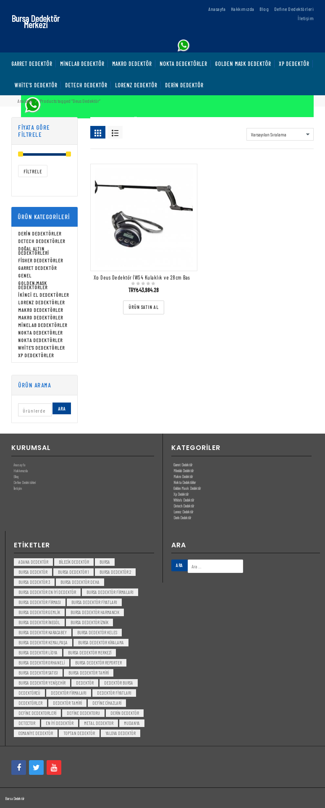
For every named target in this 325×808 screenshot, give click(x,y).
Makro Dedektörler (40, 310)
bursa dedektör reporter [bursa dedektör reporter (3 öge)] (98, 662)
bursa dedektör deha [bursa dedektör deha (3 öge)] (80, 582)
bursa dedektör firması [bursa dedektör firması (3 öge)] (39, 602)
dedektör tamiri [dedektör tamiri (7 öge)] (67, 703)
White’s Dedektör (183, 500)
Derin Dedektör (182, 517)
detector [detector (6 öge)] (26, 723)
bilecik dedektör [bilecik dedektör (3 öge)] (74, 562)
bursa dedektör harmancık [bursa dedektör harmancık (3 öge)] (95, 612)
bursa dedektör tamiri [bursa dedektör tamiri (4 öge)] (88, 672)
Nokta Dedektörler (40, 332)
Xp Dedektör (181, 494)
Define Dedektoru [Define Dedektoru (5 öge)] (83, 713)
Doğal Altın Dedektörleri (33, 251)
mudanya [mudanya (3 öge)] (132, 723)
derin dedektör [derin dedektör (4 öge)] (124, 713)
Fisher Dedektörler (40, 260)
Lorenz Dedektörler (41, 302)
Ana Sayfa (25, 101)
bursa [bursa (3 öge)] (105, 562)
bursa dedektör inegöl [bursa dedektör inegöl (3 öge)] (39, 622)
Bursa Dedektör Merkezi (35, 21)
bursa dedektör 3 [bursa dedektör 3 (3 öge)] (34, 582)
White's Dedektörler (41, 347)
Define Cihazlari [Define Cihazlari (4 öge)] (106, 703)
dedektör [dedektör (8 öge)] (85, 682)
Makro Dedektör (183, 476)
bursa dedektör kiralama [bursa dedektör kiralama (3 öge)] (101, 642)
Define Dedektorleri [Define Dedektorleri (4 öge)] (37, 713)
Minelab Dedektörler (42, 325)
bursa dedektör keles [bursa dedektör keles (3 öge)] (97, 632)
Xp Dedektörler (36, 355)
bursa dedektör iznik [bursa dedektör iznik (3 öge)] (89, 622)
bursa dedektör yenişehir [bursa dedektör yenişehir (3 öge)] (42, 682)
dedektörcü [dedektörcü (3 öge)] (29, 693)
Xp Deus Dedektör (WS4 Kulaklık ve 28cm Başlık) (145, 277)
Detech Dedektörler (41, 241)
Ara (62, 408)
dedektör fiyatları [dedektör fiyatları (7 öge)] (114, 693)
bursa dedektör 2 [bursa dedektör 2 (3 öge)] (115, 572)
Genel (24, 275)
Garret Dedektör (37, 268)
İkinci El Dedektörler (43, 295)
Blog (15, 476)
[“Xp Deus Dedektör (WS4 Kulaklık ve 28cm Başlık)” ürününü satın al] (143, 307)
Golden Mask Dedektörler (32, 285)
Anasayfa (19, 465)
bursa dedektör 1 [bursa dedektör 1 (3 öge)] (73, 572)
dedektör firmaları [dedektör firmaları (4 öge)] (68, 693)
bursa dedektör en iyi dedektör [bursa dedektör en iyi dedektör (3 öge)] (47, 592)
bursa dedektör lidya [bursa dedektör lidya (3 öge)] (38, 652)
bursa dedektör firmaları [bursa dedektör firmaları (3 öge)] (110, 592)
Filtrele (33, 171)
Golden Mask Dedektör (187, 488)
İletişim (17, 488)
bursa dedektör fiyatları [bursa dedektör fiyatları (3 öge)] (94, 602)
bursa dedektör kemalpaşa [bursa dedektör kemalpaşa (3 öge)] (43, 642)
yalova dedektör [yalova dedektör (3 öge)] (120, 733)
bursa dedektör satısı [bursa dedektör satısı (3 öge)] (38, 672)
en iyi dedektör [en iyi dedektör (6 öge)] (59, 723)
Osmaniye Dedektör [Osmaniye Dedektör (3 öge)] (35, 733)
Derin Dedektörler (39, 233)
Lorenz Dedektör (183, 512)
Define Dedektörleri (24, 482)
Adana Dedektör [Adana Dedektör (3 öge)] (33, 562)
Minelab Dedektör (183, 470)
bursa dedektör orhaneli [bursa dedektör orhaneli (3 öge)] (41, 662)
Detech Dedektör (183, 506)
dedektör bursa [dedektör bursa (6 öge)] (118, 682)
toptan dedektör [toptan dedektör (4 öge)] (79, 733)
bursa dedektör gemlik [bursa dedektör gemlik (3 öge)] (39, 612)
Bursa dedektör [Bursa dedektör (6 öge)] (32, 572)
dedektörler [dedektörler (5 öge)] (30, 703)
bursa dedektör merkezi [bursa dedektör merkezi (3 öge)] (89, 652)
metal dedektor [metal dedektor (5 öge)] (98, 723)
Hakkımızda (20, 470)
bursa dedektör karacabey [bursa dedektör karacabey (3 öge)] (42, 632)
